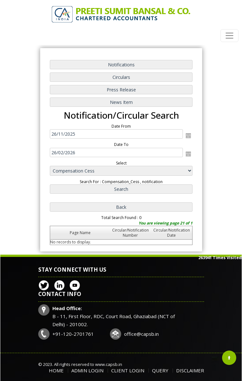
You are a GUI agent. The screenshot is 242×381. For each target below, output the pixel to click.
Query (160, 370)
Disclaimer (190, 370)
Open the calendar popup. (187, 135)
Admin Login (87, 370)
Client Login (127, 370)
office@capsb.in (141, 334)
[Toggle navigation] (229, 35)
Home (56, 370)
